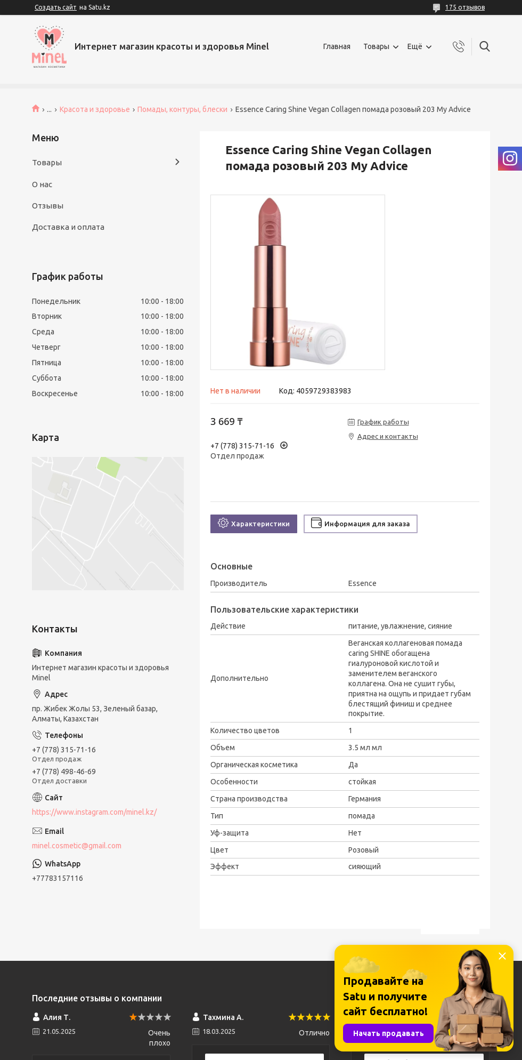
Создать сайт (56, 7)
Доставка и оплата (68, 226)
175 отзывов (465, 7)
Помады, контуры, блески (182, 109)
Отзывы (47, 205)
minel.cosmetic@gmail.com (76, 845)
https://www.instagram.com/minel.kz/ (94, 812)
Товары (376, 46)
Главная (336, 46)
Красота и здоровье (95, 109)
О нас (42, 184)
